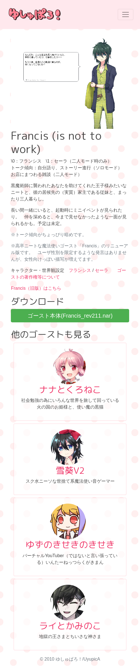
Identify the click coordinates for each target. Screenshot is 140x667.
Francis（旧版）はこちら (36, 288)
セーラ (101, 270)
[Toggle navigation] (125, 14)
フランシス (80, 270)
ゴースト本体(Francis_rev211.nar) (70, 316)
